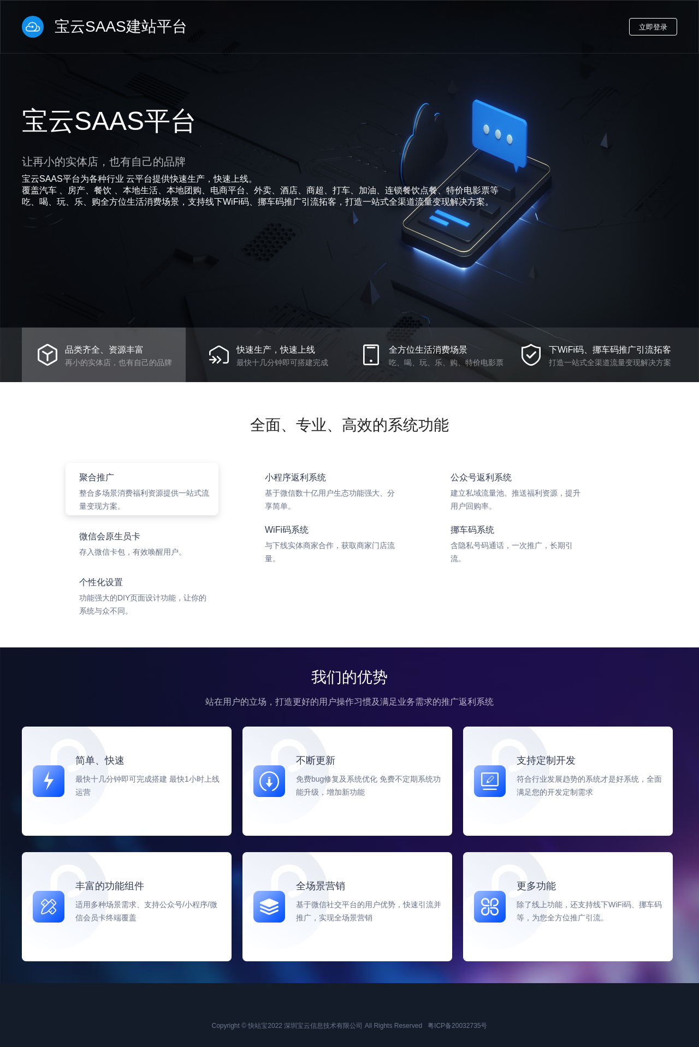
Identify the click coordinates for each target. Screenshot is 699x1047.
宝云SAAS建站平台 (104, 27)
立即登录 (653, 27)
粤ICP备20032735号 (457, 1026)
